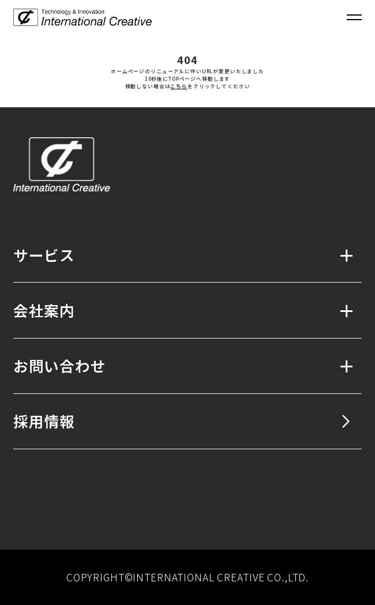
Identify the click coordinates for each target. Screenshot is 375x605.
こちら (178, 85)
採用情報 (44, 420)
